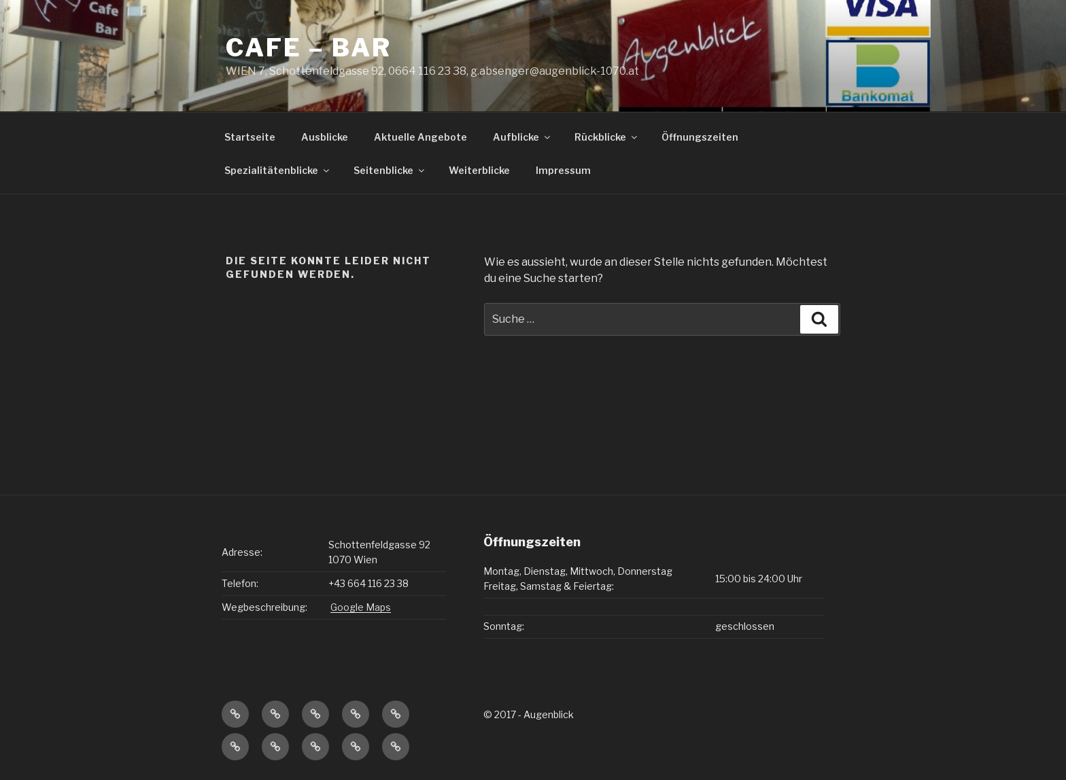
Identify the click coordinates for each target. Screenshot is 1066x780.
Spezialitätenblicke (277, 170)
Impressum (563, 170)
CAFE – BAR (309, 48)
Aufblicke (522, 137)
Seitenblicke (390, 170)
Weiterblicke (479, 170)
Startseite (249, 137)
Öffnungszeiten (699, 137)
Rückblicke (606, 137)
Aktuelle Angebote (420, 137)
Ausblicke (324, 137)
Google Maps (360, 607)
